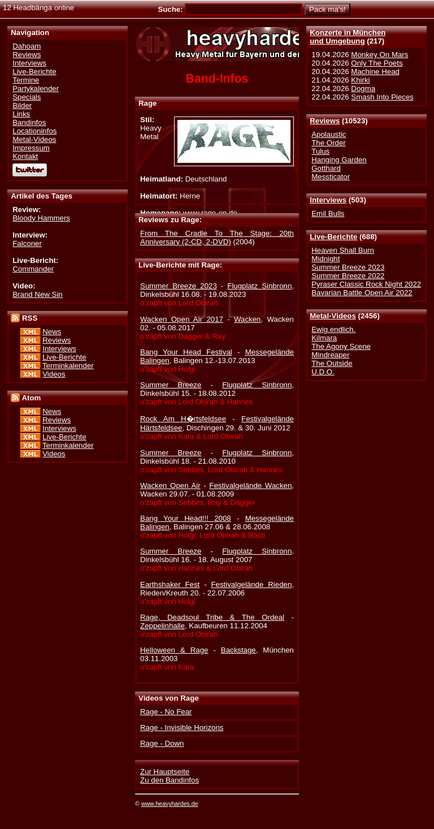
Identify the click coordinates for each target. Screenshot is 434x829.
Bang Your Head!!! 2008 (185, 518)
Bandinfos (29, 122)
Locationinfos (34, 131)
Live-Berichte (333, 236)
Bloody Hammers (41, 218)
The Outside (331, 363)
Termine (25, 80)
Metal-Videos (333, 316)
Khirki (360, 80)
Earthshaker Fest (169, 584)
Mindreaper (330, 355)
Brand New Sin (37, 294)
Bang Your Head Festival (186, 352)
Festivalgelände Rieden (251, 584)
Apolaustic (328, 134)
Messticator (330, 176)
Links (21, 114)
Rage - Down (162, 743)
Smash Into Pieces (382, 97)
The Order (328, 143)
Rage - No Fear (166, 711)
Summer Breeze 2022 (347, 275)
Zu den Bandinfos (169, 780)
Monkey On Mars (379, 54)
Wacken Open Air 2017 (181, 319)
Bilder (22, 105)
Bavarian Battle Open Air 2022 (361, 292)
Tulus (320, 151)
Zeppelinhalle (162, 625)
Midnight (325, 258)
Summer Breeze (170, 385)
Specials (26, 97)
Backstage (238, 650)
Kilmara (324, 338)
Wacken (247, 319)
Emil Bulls (327, 213)
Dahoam (26, 46)
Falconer (27, 243)
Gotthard (326, 168)
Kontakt (25, 156)
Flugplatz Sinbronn (259, 286)
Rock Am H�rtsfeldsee (183, 418)
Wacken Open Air (170, 485)
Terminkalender (68, 365)
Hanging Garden (338, 160)
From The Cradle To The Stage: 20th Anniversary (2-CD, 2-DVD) (217, 237)
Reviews (325, 120)
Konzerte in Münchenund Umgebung (347, 36)
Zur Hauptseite (164, 771)
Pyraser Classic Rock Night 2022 (366, 284)
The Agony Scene (341, 346)
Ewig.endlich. (333, 329)
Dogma (363, 88)
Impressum (31, 148)
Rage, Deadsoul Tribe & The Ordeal (212, 617)
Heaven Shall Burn (342, 250)
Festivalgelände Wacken (250, 485)
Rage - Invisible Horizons (181, 727)
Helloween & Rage (174, 650)
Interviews (328, 200)
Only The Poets (376, 63)
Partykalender (35, 88)
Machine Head (375, 71)
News (51, 331)
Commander (33, 269)
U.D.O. (323, 372)
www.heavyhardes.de (169, 803)
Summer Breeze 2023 (347, 267)
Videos (53, 374)
